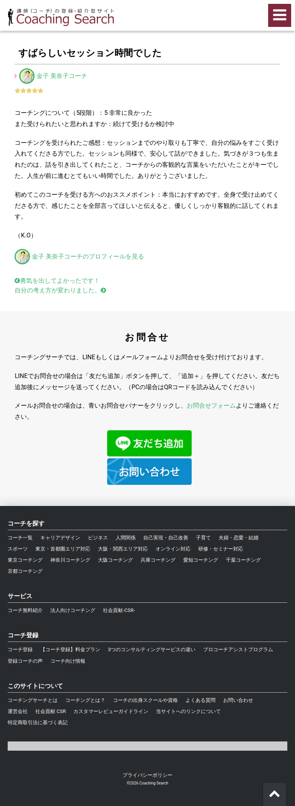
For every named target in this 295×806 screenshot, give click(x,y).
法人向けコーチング (72, 610)
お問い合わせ (238, 700)
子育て (203, 538)
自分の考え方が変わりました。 (60, 290)
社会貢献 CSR (50, 711)
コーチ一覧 (20, 538)
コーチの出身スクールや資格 (145, 700)
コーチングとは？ (85, 700)
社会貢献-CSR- (119, 610)
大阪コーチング (115, 560)
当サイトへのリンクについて (188, 711)
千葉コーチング (243, 560)
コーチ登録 (20, 649)
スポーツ (18, 549)
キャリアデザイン (60, 538)
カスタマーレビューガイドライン (110, 711)
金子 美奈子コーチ (61, 76)
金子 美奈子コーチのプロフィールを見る (79, 256)
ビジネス (98, 538)
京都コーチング (25, 571)
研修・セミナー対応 (220, 549)
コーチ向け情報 (67, 661)
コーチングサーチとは (33, 700)
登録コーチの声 (25, 661)
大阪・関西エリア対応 (123, 549)
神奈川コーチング (70, 560)
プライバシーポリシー (147, 775)
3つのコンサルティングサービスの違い (152, 649)
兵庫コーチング (158, 560)
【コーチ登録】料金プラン (70, 649)
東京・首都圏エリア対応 (62, 549)
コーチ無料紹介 (25, 610)
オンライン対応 (173, 549)
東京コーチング (25, 560)
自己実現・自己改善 (165, 538)
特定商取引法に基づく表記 (38, 722)
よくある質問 (200, 700)
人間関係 (126, 538)
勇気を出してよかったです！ (57, 280)
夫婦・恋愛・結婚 (239, 538)
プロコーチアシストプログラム (238, 649)
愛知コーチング (200, 560)
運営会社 (18, 711)
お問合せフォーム (211, 405)
